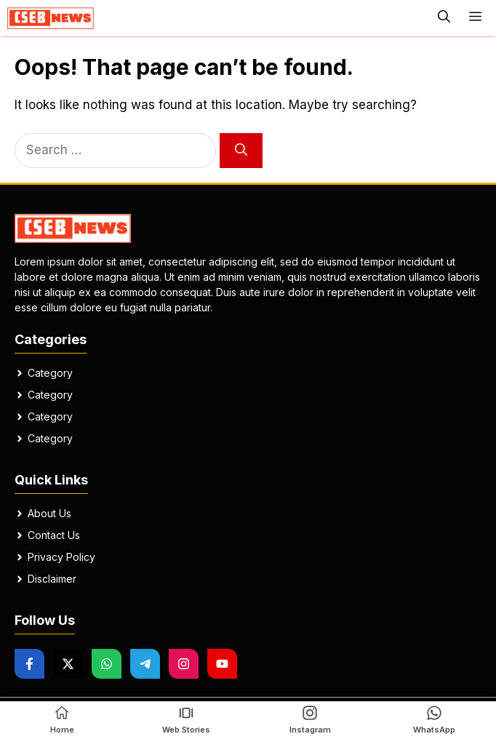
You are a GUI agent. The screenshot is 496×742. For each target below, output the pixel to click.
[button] (444, 18)
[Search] (241, 150)
